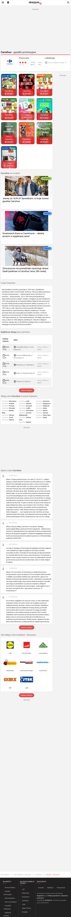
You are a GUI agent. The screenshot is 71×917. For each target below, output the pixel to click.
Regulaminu (40, 896)
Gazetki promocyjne (8, 892)
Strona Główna (10, 887)
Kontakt (41, 888)
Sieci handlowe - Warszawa (22, 874)
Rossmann (25, 897)
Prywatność (61, 888)
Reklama (50, 888)
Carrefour (38, 874)
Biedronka (25, 893)
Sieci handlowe (10, 898)
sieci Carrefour (15, 332)
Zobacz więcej (26, 390)
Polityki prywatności (54, 896)
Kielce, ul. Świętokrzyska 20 (25, 373)
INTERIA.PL (48, 900)
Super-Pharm (26, 908)
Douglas (25, 912)
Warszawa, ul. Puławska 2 (25, 365)
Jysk (23, 904)
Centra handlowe (11, 902)
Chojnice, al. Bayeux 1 (23, 381)
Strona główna (4, 874)
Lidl (23, 889)
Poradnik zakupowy (7, 907)
